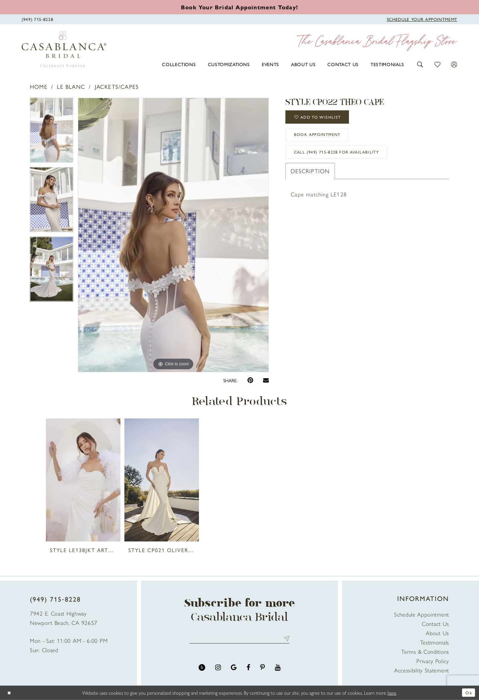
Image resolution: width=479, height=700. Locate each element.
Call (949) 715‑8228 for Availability (345, 159)
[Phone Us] (37, 18)
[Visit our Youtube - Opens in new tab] (277, 669)
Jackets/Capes (117, 86)
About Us (437, 633)
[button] (420, 63)
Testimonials (434, 642)
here (392, 692)
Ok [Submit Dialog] (468, 692)
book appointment (322, 139)
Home (39, 86)
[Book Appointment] (422, 18)
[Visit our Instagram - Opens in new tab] (218, 669)
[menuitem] (179, 64)
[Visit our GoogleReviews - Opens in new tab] (234, 669)
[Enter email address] (239, 639)
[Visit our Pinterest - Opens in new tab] (262, 669)
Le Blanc (71, 86)
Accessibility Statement (421, 670)
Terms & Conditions (425, 651)
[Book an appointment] (239, 7)
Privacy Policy (432, 661)
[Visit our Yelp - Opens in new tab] (202, 669)
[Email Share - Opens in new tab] (266, 380)
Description (310, 179)
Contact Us (435, 624)
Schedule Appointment (421, 614)
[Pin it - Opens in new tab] (250, 380)
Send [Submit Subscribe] (285, 639)
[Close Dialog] (10, 693)
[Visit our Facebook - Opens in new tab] (248, 669)
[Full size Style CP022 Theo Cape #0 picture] (173, 235)
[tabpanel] (51, 132)
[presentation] (83, 479)
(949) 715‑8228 (55, 599)
